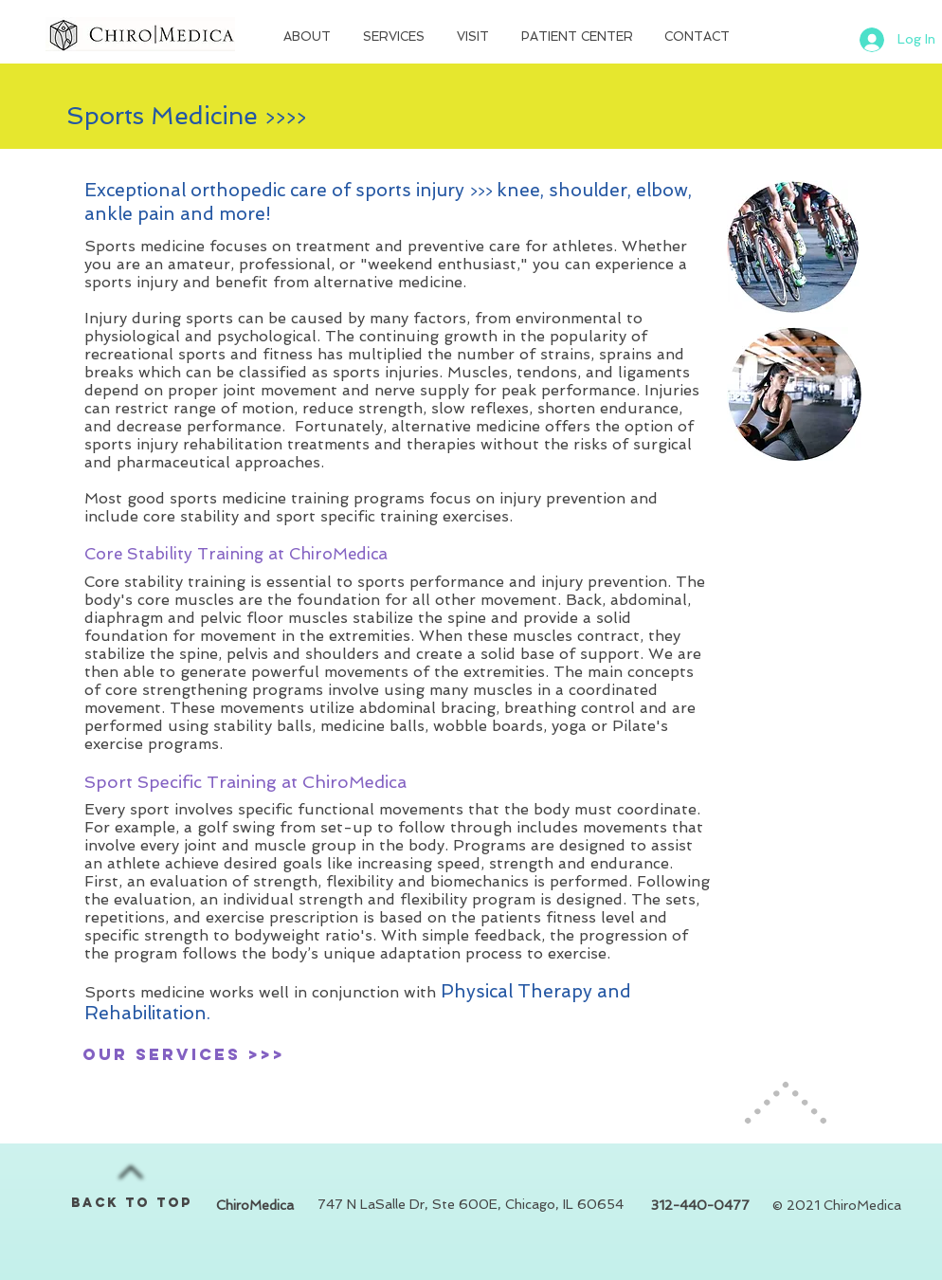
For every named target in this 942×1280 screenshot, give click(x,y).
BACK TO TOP (132, 1203)
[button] (309, 37)
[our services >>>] (183, 1054)
